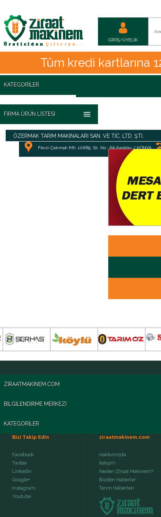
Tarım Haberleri (116, 488)
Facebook (23, 454)
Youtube (21, 496)
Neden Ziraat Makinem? (126, 471)
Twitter (19, 463)
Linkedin (22, 471)
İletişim (107, 463)
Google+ (21, 479)
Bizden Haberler (117, 479)
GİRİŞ (114, 40)
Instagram (23, 488)
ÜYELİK (130, 40)
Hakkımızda (112, 454)
